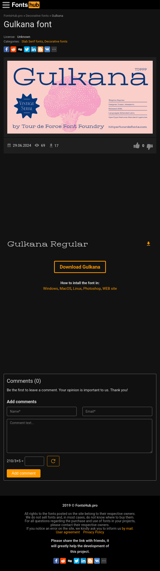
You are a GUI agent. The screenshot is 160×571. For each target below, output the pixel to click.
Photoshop (92, 288)
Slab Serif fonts (32, 41)
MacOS (65, 288)
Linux (77, 288)
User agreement (68, 532)
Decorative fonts (55, 41)
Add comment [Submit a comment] (24, 473)
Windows (50, 288)
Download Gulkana (80, 267)
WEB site (110, 288)
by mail (127, 528)
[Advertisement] (80, 195)
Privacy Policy (93, 532)
